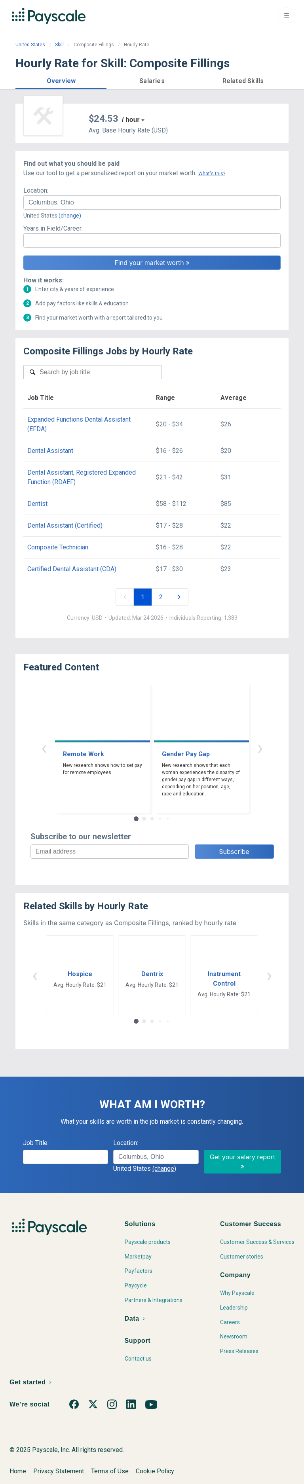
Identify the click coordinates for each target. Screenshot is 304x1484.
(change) (70, 215)
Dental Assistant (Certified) (65, 525)
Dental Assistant (50, 450)
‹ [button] (44, 747)
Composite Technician (57, 547)
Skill (59, 44)
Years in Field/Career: (53, 228)
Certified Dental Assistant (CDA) (71, 569)
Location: (35, 190)
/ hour (130, 119)
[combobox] (152, 202)
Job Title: (36, 1143)
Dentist (37, 503)
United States (30, 44)
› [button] (260, 747)
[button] (60, 79)
